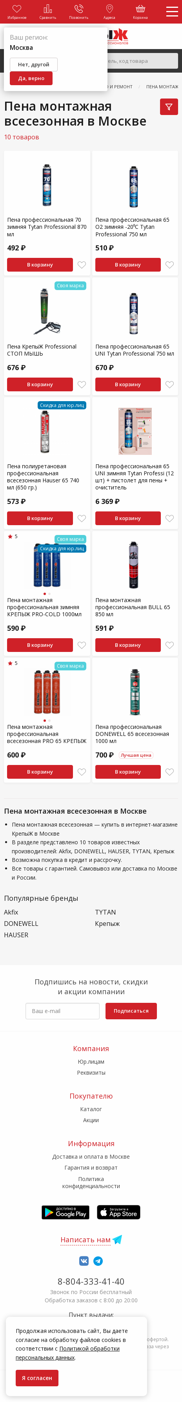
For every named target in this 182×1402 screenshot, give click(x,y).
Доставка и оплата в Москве (91, 1156)
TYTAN (105, 912)
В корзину (40, 264)
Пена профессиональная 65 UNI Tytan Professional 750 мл (134, 350)
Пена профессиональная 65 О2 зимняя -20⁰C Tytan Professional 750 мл (132, 226)
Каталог (91, 1109)
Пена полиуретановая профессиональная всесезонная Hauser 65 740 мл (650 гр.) (43, 476)
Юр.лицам (91, 1061)
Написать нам (85, 1239)
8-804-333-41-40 (91, 1281)
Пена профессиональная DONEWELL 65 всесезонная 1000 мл (132, 734)
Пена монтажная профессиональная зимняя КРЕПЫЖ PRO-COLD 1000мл (44, 607)
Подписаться (131, 1010)
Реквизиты (91, 1072)
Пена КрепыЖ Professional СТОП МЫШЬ (41, 350)
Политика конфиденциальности (91, 1182)
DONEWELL (21, 924)
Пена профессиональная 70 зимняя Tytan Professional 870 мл (47, 226)
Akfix (11, 912)
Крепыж (107, 924)
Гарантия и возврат (91, 1167)
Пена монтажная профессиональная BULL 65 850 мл (132, 607)
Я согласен (37, 1378)
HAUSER (16, 935)
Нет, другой (33, 64)
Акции (91, 1120)
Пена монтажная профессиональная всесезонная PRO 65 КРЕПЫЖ (46, 734)
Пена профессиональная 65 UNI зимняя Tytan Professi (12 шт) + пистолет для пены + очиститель (134, 476)
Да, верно (31, 78)
